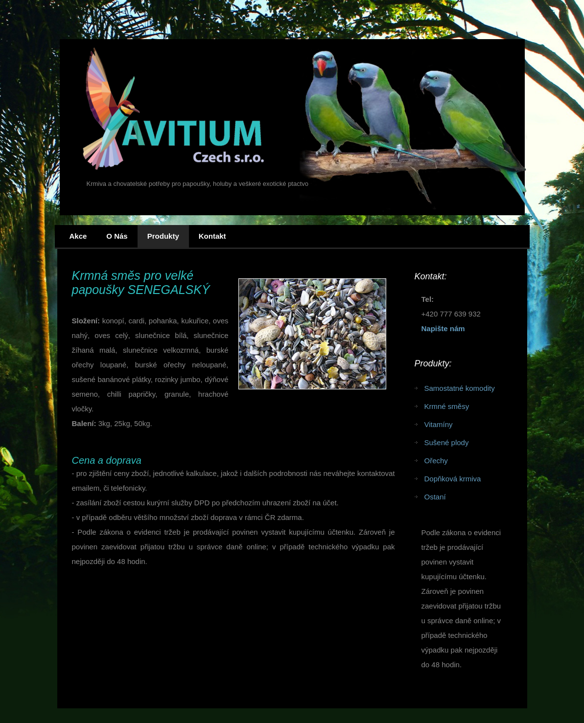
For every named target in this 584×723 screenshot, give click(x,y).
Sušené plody (446, 442)
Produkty (163, 236)
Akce (78, 236)
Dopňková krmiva (452, 478)
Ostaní (435, 497)
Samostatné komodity (459, 388)
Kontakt (212, 236)
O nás (116, 236)
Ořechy (436, 460)
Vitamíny (438, 424)
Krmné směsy (446, 406)
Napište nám (443, 328)
